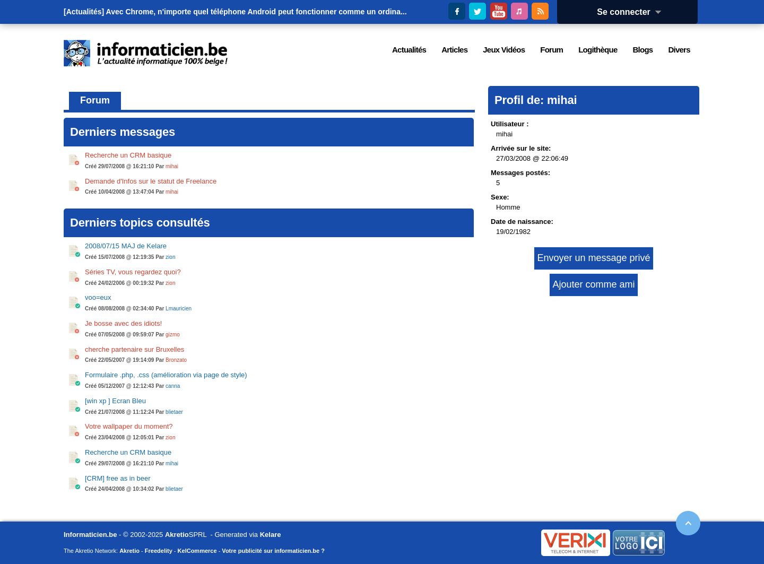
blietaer (174, 412)
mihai (172, 166)
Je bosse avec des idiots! (123, 323)
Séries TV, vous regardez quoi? (133, 272)
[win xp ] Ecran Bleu (115, 401)
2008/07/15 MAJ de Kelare (126, 246)
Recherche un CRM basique (128, 155)
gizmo (173, 334)
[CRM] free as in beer (118, 478)
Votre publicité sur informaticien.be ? (273, 551)
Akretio (177, 535)
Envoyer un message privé (593, 258)
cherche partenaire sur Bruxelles (134, 349)
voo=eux (98, 297)
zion (170, 257)
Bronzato (176, 360)
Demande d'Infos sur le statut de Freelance (150, 181)
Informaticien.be (90, 535)
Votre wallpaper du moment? (128, 426)
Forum (95, 100)
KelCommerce (197, 551)
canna (173, 386)
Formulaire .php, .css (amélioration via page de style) (166, 375)
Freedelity (158, 551)
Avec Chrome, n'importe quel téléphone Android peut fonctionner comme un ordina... (256, 11)
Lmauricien (179, 308)
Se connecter (632, 11)
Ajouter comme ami (593, 284)
